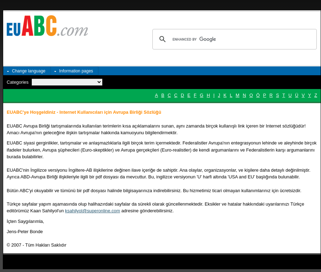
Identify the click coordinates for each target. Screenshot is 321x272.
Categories (18, 82)
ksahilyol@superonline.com (92, 210)
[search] (233, 39)
